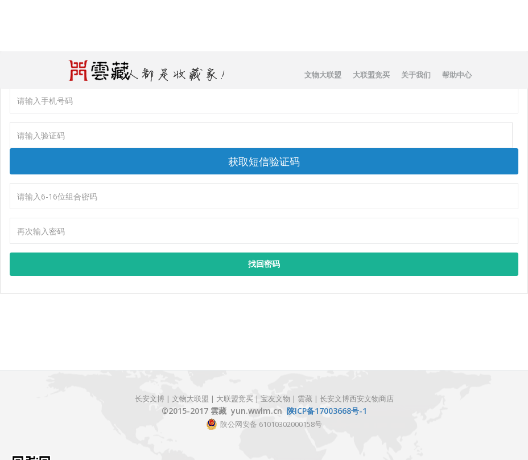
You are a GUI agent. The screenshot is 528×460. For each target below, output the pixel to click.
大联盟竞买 (371, 75)
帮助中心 (457, 75)
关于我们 (416, 75)
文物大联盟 (322, 75)
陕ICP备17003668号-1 (327, 410)
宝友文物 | (279, 398)
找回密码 (264, 263)
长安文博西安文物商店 (357, 398)
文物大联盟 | (193, 398)
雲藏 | (308, 398)
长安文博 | (153, 398)
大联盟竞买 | (238, 398)
